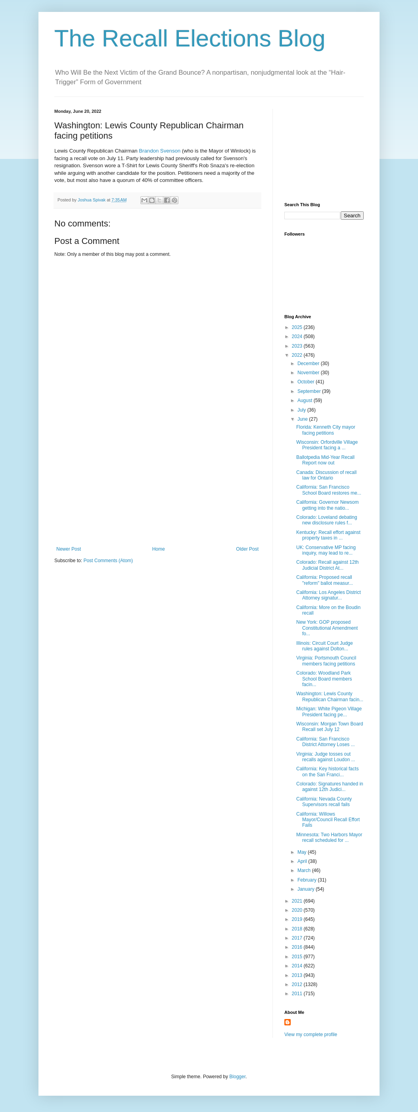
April (302, 861)
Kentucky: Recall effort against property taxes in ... (328, 535)
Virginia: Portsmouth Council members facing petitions (326, 660)
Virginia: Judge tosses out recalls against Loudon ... (325, 756)
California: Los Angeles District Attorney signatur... (328, 595)
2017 (298, 938)
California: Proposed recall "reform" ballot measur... (324, 580)
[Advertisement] (157, 486)
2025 (298, 327)
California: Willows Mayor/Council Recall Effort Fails (328, 819)
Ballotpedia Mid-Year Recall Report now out (325, 460)
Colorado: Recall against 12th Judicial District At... (327, 565)
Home (158, 549)
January (306, 889)
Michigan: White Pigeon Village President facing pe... (329, 711)
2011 (298, 993)
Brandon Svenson (159, 151)
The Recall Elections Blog (190, 38)
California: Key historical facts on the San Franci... (327, 771)
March (304, 870)
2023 (298, 346)
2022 (298, 355)
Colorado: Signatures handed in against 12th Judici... (329, 786)
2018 (298, 929)
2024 (298, 336)
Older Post (247, 549)
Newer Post (68, 549)
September (309, 391)
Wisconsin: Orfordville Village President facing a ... (327, 445)
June (303, 419)
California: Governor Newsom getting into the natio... (327, 505)
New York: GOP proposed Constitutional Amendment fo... (327, 627)
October (306, 382)
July (302, 410)
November (309, 372)
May (302, 852)
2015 (298, 956)
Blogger (237, 1076)
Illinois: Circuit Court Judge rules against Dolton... (324, 646)
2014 (298, 966)
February (307, 880)
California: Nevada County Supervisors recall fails (324, 801)
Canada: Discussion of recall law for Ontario (326, 475)
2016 (298, 947)
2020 (298, 910)
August (305, 400)
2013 (298, 975)
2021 (298, 901)
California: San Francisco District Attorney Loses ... (325, 741)
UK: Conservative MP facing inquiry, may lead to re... (326, 550)
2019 (298, 919)
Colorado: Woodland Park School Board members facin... (324, 678)
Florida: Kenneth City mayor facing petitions (325, 429)
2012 (298, 984)
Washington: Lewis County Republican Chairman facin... (329, 696)
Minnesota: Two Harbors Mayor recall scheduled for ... (329, 837)
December (309, 363)
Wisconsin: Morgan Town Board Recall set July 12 (329, 726)
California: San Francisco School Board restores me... (328, 489)
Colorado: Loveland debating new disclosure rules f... (326, 520)
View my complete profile (310, 1034)
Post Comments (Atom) (108, 560)
